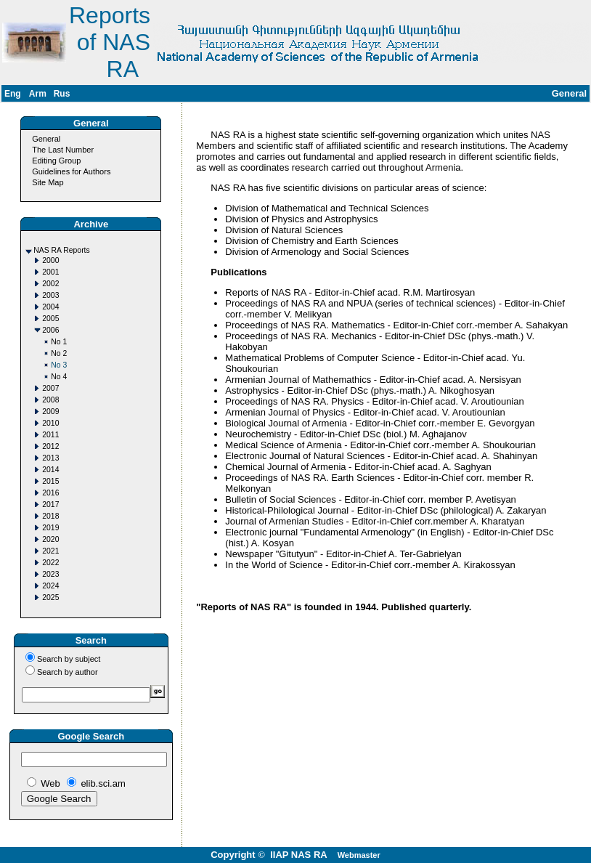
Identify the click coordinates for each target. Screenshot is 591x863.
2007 (50, 388)
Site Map (47, 182)
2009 (50, 412)
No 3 (59, 365)
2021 (50, 551)
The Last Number (63, 149)
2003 (50, 295)
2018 (50, 516)
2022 (50, 563)
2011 (50, 435)
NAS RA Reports (61, 250)
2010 (50, 423)
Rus (62, 94)
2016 (50, 493)
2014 (50, 470)
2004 (50, 307)
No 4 (59, 377)
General (46, 138)
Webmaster (359, 855)
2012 (50, 446)
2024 (50, 586)
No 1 (59, 342)
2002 (50, 284)
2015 (50, 481)
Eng (12, 94)
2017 (50, 505)
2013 (50, 458)
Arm (37, 94)
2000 (50, 260)
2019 (50, 528)
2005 (50, 319)
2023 (50, 574)
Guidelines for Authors (71, 171)
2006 (50, 330)
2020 (50, 539)
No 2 (59, 353)
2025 (50, 597)
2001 (50, 272)
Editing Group (56, 160)
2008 (50, 400)
